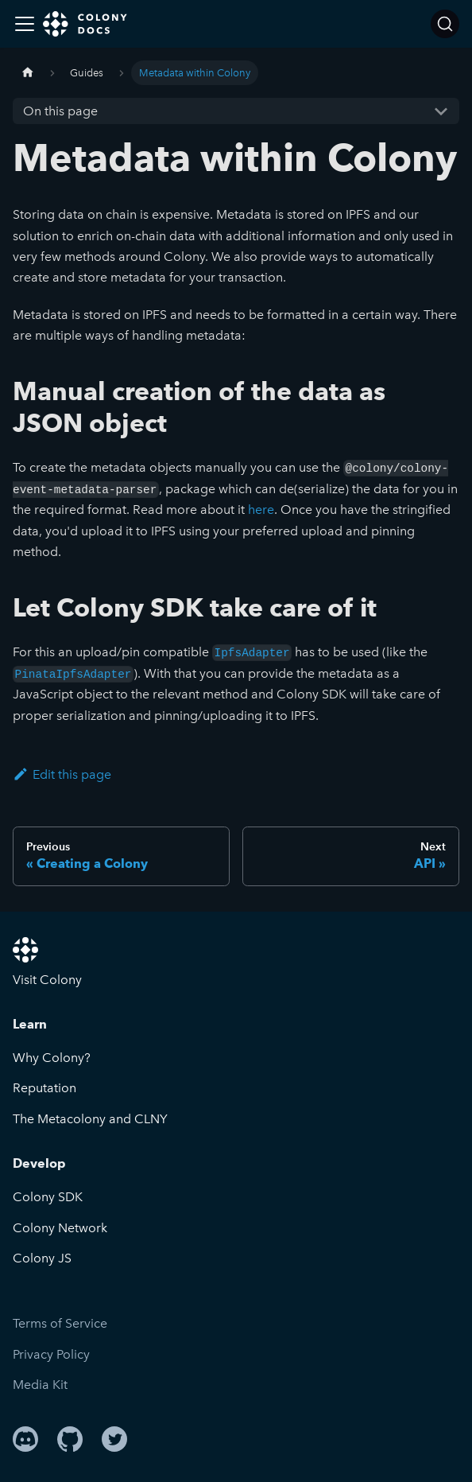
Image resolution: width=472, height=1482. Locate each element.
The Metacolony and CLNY (90, 1118)
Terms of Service (60, 1323)
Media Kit (40, 1384)
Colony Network (60, 1227)
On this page (60, 111)
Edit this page (62, 774)
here (261, 509)
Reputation (44, 1087)
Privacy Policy (51, 1354)
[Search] (445, 24)
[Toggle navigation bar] (25, 24)
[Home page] (28, 72)
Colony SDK (48, 1196)
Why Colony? (52, 1057)
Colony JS (42, 1258)
